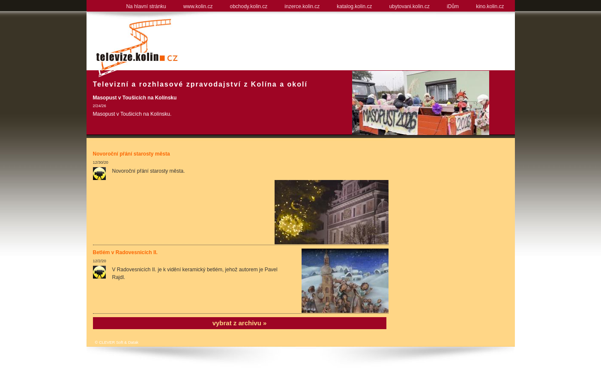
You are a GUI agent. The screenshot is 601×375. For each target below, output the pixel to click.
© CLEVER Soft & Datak (117, 342)
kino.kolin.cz (490, 6)
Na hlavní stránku (146, 6)
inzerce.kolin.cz (302, 6)
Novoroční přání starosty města (131, 154)
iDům (453, 6)
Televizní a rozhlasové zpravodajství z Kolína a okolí (200, 84)
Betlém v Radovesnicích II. (125, 252)
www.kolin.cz (198, 6)
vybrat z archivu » (239, 323)
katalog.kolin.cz (354, 6)
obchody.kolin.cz (248, 6)
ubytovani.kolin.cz (409, 6)
